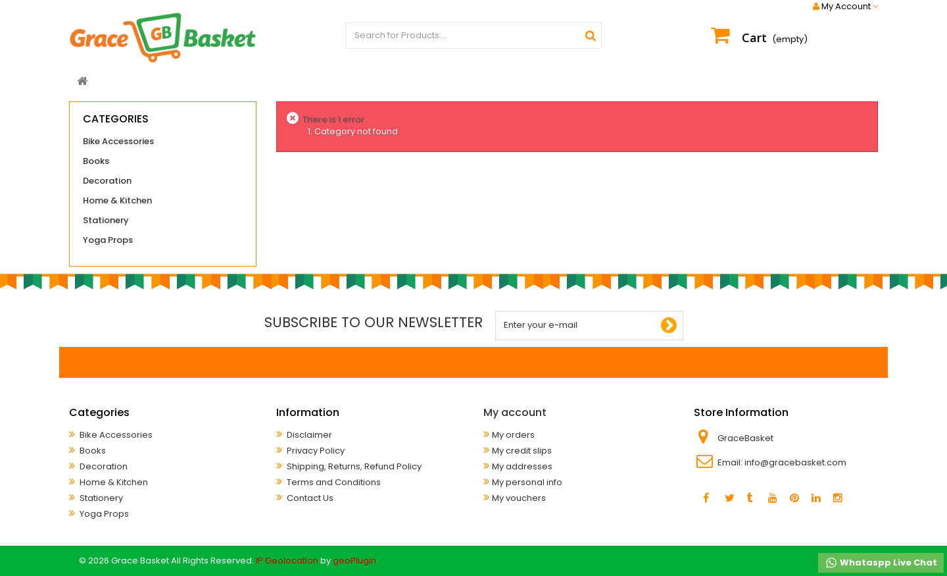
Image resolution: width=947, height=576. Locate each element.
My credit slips (522, 450)
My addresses (522, 466)
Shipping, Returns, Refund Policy (353, 466)
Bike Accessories (118, 141)
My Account (845, 7)
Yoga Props (108, 240)
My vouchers (519, 498)
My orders (513, 435)
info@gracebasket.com (795, 462)
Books (96, 161)
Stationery (106, 220)
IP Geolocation (287, 560)
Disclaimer (308, 435)
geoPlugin (354, 560)
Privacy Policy (315, 450)
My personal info (527, 482)
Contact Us (309, 498)
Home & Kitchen (117, 200)
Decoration (107, 180)
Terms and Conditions (333, 482)
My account (514, 412)
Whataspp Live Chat (881, 562)
